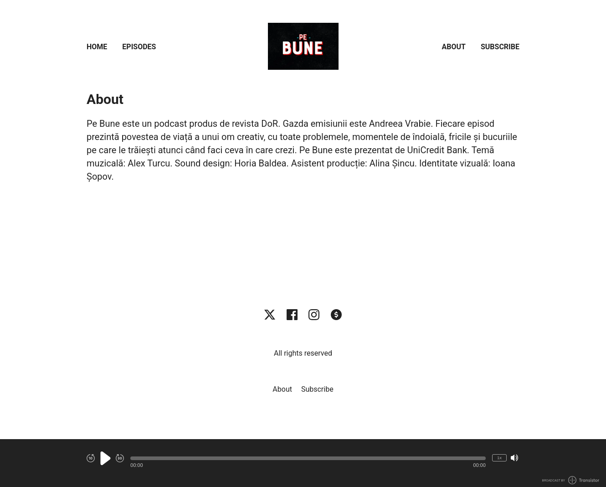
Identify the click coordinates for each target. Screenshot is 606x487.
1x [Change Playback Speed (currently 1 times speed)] (499, 457)
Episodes (139, 46)
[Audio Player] (303, 463)
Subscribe (500, 46)
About (454, 46)
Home (97, 46)
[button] (308, 458)
